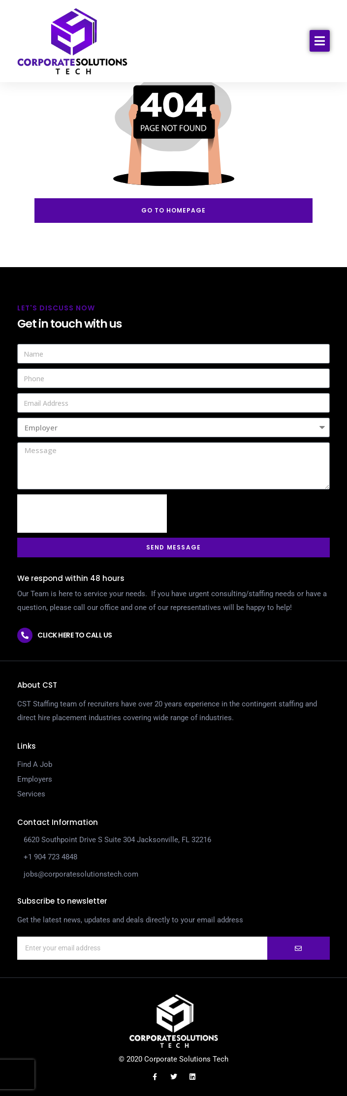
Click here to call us (74, 635)
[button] (320, 41)
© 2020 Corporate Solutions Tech (173, 1059)
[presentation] (92, 513)
